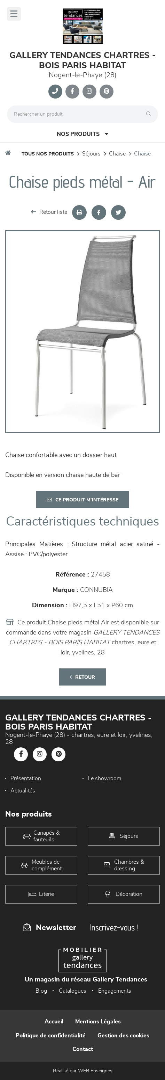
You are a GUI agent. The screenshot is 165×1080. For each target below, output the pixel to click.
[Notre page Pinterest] (106, 92)
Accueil (54, 1021)
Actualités (22, 790)
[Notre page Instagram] (89, 92)
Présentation (25, 778)
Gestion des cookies (123, 1035)
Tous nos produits (48, 154)
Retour (82, 677)
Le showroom (104, 778)
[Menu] (14, 14)
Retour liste (49, 212)
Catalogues (72, 991)
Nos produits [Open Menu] (82, 134)
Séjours (91, 154)
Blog (41, 991)
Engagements (114, 991)
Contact (82, 1049)
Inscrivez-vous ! (114, 927)
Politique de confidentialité (51, 1035)
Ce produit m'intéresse (82, 499)
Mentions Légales (98, 1021)
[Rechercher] (150, 114)
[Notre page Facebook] (72, 92)
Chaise (117, 154)
